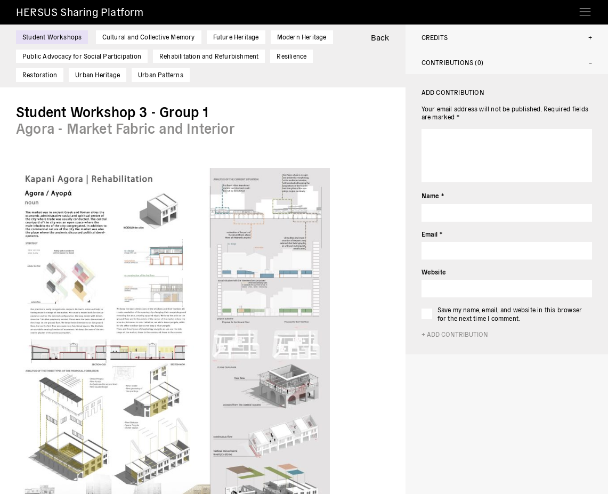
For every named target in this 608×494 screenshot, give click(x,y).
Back (380, 37)
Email (431, 234)
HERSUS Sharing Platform (80, 11)
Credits (434, 37)
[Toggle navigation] (585, 8)
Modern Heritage (302, 37)
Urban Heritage (97, 74)
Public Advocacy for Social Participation (81, 56)
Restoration (39, 74)
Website (433, 272)
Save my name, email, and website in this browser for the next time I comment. (509, 313)
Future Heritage (236, 37)
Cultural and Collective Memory (148, 37)
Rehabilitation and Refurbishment (208, 56)
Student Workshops (52, 37)
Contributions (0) (452, 62)
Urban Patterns (160, 74)
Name (432, 195)
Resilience (291, 56)
